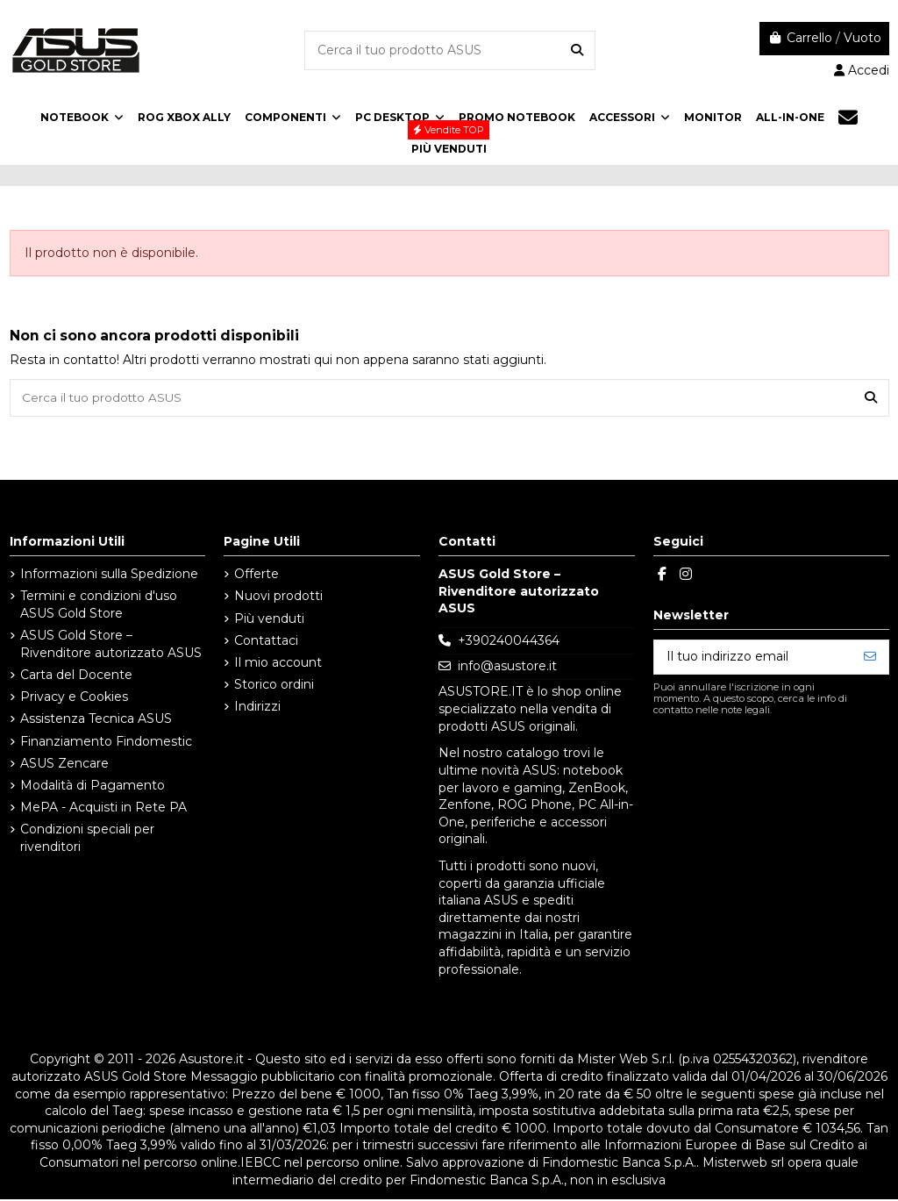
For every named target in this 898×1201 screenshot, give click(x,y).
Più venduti (269, 619)
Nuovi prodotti (278, 597)
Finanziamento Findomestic (106, 742)
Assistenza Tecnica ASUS (96, 720)
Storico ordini (274, 686)
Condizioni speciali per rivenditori (87, 839)
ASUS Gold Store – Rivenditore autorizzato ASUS (111, 645)
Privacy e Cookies (74, 698)
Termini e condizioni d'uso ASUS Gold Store (98, 606)
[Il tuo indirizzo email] (753, 658)
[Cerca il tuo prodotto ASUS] (577, 50)
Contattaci (266, 641)
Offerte (256, 575)
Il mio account (278, 664)
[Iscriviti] (870, 658)
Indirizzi (257, 708)
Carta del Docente (76, 676)
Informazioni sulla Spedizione (109, 575)
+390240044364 (508, 642)
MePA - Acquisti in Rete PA (103, 809)
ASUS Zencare (64, 764)
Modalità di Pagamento (92, 787)
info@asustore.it (507, 668)
